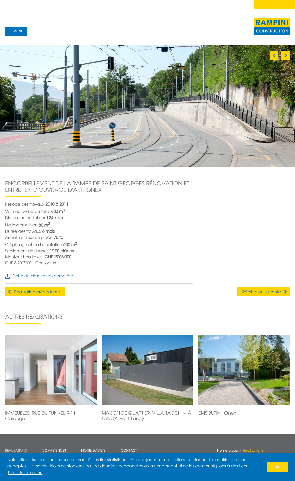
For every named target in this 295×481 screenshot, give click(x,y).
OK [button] (277, 467)
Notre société (93, 450)
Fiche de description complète (43, 281)
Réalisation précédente (37, 292)
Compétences (54, 450)
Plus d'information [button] (25, 473)
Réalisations (16, 450)
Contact (129, 450)
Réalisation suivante (261, 292)
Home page (227, 451)
